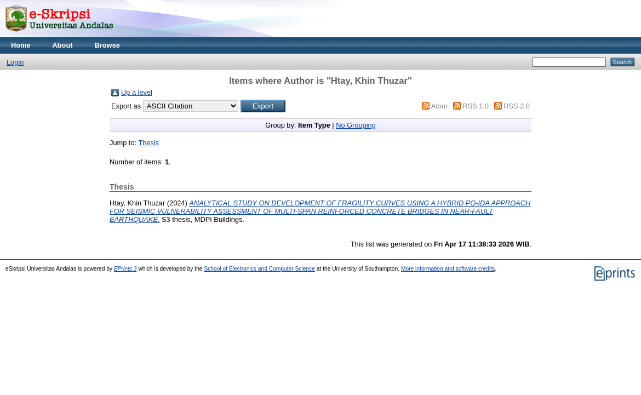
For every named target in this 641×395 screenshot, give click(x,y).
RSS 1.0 (475, 106)
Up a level (136, 92)
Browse (107, 45)
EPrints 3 (125, 269)
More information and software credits (448, 269)
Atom (439, 106)
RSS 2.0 (516, 106)
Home (21, 45)
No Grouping (356, 125)
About (63, 45)
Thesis (148, 143)
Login (15, 62)
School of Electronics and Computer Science (259, 269)
